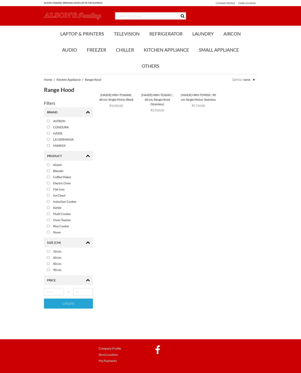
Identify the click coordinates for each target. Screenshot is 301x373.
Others (150, 66)
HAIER (54, 133)
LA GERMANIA (60, 139)
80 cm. (54, 263)
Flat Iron (55, 189)
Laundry (203, 33)
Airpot (54, 164)
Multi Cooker (59, 214)
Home (48, 79)
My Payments (108, 360)
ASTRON (56, 121)
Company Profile (225, 3)
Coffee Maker (59, 177)
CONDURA (58, 127)
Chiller (125, 50)
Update (68, 303)
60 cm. (54, 257)
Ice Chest (56, 195)
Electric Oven (59, 183)
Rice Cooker (58, 226)
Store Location (247, 3)
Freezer (96, 50)
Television (127, 33)
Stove (54, 232)
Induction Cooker (61, 201)
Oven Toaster (59, 220)
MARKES (56, 145)
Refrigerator (166, 33)
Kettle (54, 207)
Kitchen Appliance (166, 50)
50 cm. (54, 251)
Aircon (232, 33)
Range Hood (93, 79)
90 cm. (54, 270)
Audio (69, 50)
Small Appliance (219, 50)
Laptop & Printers (82, 33)
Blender (55, 171)
